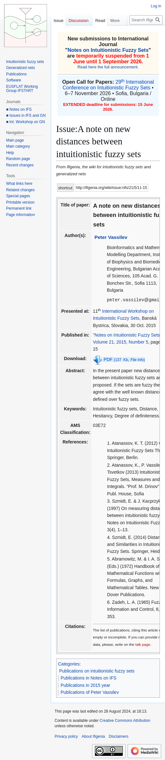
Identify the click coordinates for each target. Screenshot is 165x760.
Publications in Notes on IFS (88, 677)
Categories (69, 663)
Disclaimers (119, 736)
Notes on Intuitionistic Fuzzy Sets (108, 50)
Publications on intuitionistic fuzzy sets (97, 670)
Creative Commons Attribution (125, 720)
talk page (142, 644)
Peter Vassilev (111, 237)
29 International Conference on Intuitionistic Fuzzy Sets (108, 84)
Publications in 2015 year (85, 684)
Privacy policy (66, 736)
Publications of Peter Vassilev (90, 691)
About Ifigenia (93, 736)
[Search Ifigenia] (145, 19)
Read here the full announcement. (108, 67)
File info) (137, 359)
